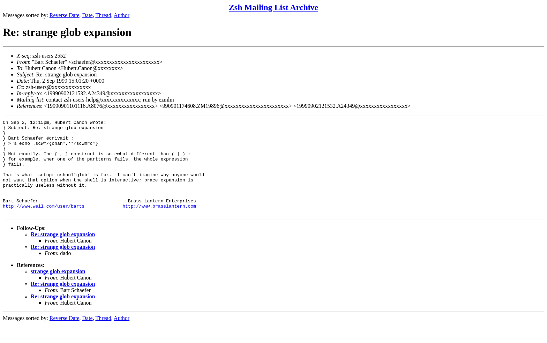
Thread (103, 15)
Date (87, 15)
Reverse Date (65, 15)
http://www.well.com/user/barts (43, 224)
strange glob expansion (58, 290)
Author (121, 15)
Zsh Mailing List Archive (273, 7)
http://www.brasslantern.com (159, 224)
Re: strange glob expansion (63, 253)
